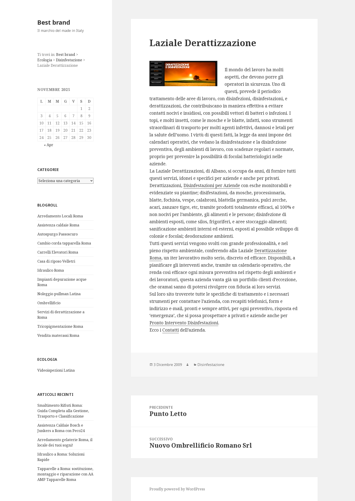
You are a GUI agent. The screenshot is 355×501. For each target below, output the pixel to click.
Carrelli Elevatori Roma (57, 252)
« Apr (48, 144)
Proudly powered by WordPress (177, 489)
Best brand (53, 22)
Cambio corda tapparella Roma (64, 243)
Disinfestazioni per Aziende (211, 185)
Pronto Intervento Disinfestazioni (183, 323)
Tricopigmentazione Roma (60, 326)
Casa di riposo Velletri (56, 261)
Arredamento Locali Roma (60, 216)
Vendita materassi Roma (58, 335)
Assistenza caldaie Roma (58, 225)
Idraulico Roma (50, 270)
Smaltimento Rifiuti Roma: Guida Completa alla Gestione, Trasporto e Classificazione (63, 411)
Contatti (170, 330)
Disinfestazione (210, 364)
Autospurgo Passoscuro (57, 234)
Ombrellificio (48, 302)
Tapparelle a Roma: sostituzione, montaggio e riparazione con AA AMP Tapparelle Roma (65, 474)
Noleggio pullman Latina (59, 293)
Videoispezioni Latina (56, 370)
